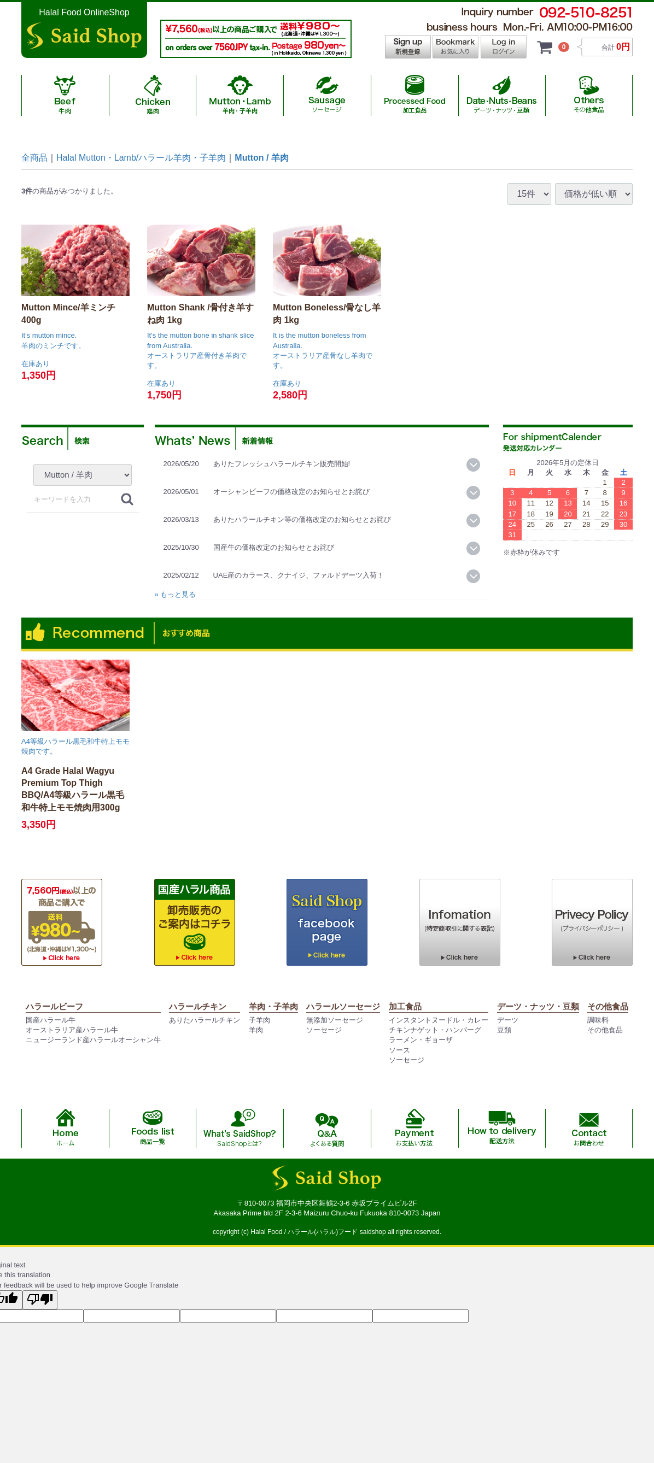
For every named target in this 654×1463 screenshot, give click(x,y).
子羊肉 (259, 1020)
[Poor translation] (39, 1299)
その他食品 (605, 1030)
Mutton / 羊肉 (262, 157)
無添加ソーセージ (334, 1020)
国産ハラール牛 (50, 1020)
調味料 (598, 1020)
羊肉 (256, 1030)
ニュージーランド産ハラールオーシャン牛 (93, 1040)
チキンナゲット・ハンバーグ (435, 1030)
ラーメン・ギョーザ (421, 1040)
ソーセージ (324, 1030)
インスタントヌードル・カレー (438, 1020)
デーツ (507, 1020)
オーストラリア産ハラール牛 (72, 1030)
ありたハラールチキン (204, 1020)
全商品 (34, 157)
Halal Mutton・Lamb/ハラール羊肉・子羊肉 (141, 157)
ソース (399, 1050)
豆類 (504, 1030)
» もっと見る (175, 594)
